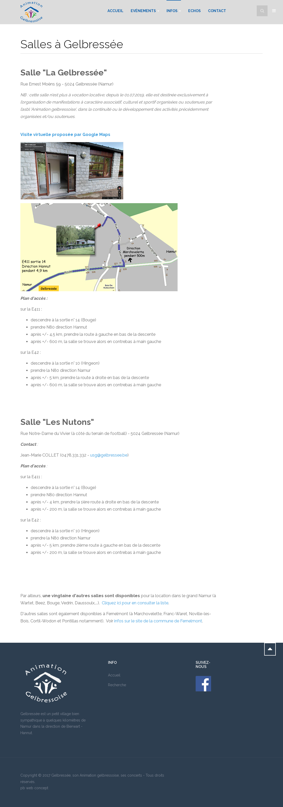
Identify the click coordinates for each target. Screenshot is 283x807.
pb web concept (34, 788)
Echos (194, 11)
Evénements (145, 11)
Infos (174, 11)
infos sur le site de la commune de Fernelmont (158, 621)
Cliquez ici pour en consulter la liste (135, 602)
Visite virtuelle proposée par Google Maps (65, 134)
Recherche (117, 685)
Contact (217, 11)
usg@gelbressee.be (108, 455)
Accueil (115, 11)
